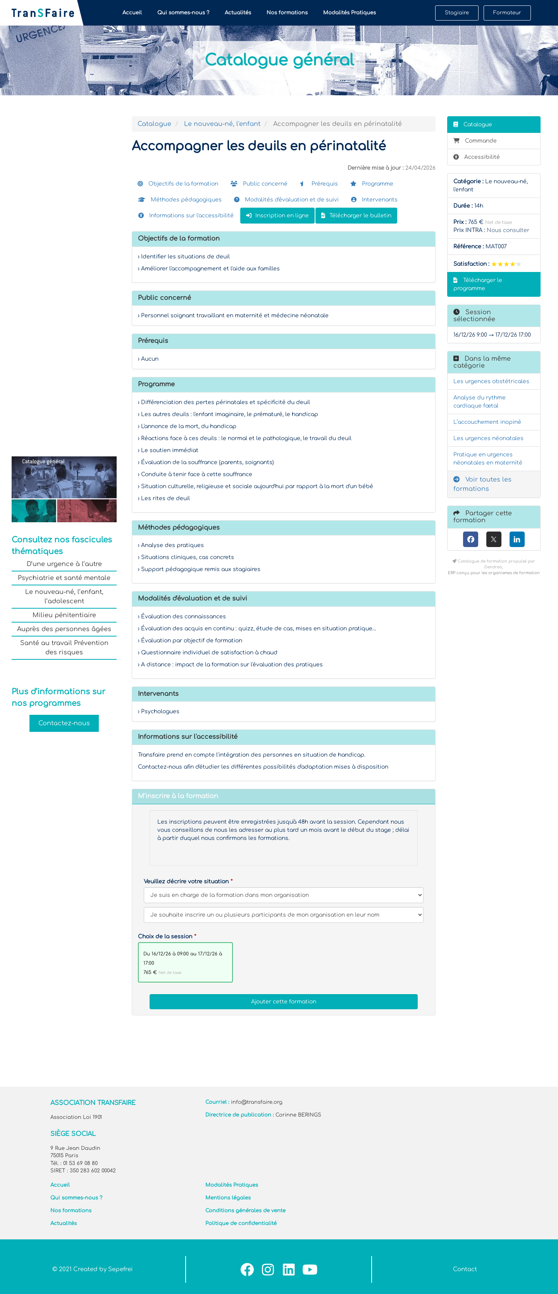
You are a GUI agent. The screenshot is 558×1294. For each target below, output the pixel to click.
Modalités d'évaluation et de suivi (286, 200)
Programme (371, 184)
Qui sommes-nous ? (183, 12)
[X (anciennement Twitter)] (493, 539)
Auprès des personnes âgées (64, 629)
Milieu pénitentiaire (64, 615)
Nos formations (287, 12)
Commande (475, 141)
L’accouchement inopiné (487, 422)
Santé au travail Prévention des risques (64, 648)
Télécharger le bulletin (356, 216)
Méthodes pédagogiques (180, 200)
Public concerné (259, 184)
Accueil (132, 12)
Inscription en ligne (277, 216)
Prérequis (319, 184)
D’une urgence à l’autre (64, 564)
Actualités (238, 12)
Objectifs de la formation (178, 184)
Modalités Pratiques (349, 12)
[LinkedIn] (517, 539)
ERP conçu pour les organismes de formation (494, 573)
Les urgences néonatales (488, 438)
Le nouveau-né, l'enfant (222, 123)
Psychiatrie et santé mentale (64, 578)
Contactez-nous (64, 723)
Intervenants (374, 200)
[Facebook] (470, 539)
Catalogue (154, 123)
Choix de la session (165, 937)
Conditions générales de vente (245, 1210)
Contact (465, 1269)
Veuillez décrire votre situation (186, 881)
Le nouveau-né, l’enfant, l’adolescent (64, 596)
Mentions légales (228, 1198)
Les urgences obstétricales (491, 381)
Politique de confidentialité (241, 1223)
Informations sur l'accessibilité (186, 216)
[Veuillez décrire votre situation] (284, 915)
